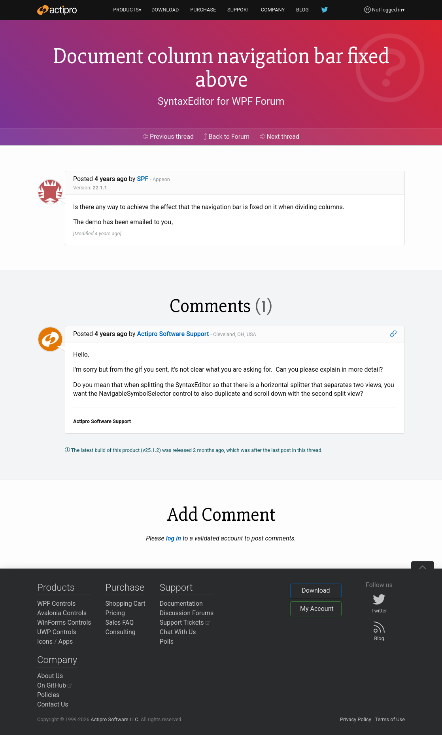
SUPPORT (238, 10)
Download (316, 590)
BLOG (302, 10)
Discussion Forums (187, 613)
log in (173, 538)
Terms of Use (390, 719)
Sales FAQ (120, 622)
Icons (45, 641)
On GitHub (54, 685)
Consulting (121, 632)
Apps (66, 641)
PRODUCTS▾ (127, 10)
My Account (317, 608)
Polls (167, 641)
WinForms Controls (64, 622)
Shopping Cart (125, 603)
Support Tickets (185, 622)
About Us (50, 676)
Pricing (115, 613)
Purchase (125, 587)
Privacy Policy (355, 719)
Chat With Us (178, 632)
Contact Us (52, 704)
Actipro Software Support (173, 334)
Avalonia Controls (62, 613)
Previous (168, 136)
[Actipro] (57, 10)
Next (280, 136)
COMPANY (273, 10)
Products (56, 587)
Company (57, 659)
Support (176, 587)
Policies (48, 695)
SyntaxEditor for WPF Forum (221, 101)
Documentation (181, 603)
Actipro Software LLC (114, 719)
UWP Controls (56, 632)
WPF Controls (56, 603)
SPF (142, 179)
